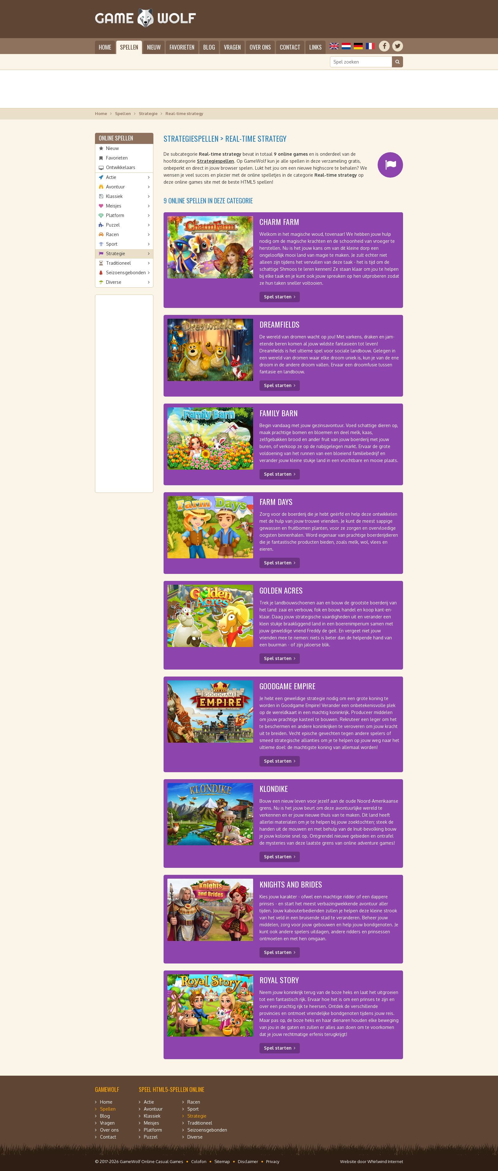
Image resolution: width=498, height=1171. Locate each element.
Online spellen (116, 138)
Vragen (232, 47)
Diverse (113, 282)
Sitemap (222, 1161)
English (334, 46)
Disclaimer (248, 1161)
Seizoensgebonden (126, 272)
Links (315, 47)
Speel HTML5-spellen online (171, 1089)
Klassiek (114, 196)
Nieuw (154, 47)
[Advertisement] (249, 89)
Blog (209, 47)
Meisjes (113, 205)
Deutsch (358, 46)
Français (370, 46)
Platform (115, 215)
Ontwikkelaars (120, 167)
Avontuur (115, 186)
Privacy (272, 1161)
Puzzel (113, 225)
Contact (290, 47)
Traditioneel (118, 263)
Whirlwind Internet (385, 1161)
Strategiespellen (215, 161)
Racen (112, 234)
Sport (112, 244)
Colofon (198, 1161)
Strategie (148, 113)
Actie (111, 177)
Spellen (129, 47)
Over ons (260, 47)
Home (105, 47)
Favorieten (182, 47)
